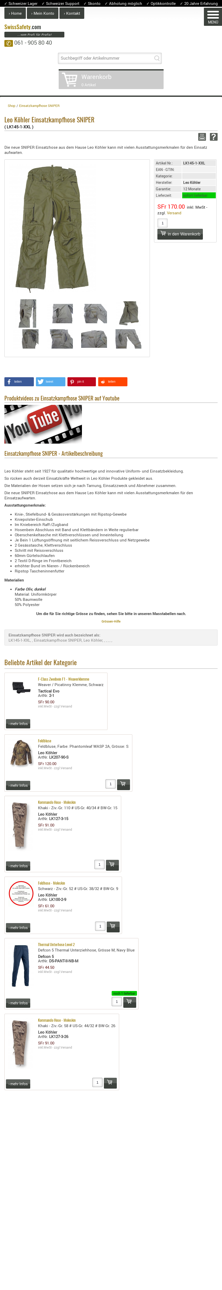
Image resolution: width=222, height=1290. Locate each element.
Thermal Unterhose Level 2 (56, 945)
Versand (174, 212)
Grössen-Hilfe (111, 621)
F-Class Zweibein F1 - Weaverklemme (63, 679)
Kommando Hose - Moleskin (57, 803)
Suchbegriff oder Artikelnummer (90, 58)
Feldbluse (44, 741)
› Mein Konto (42, 13)
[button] (19, 381)
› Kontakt (72, 13)
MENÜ (213, 18)
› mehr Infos (18, 723)
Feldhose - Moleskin (51, 883)
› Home (15, 13)
